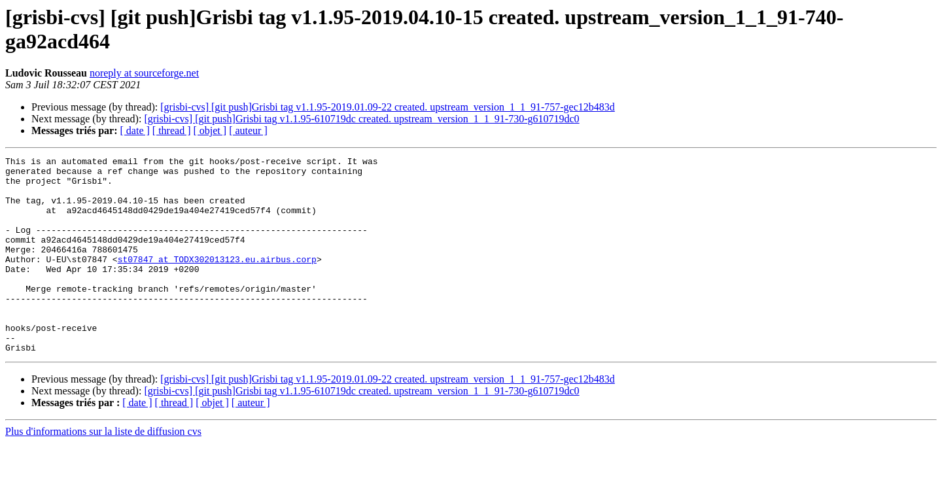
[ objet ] (209, 130)
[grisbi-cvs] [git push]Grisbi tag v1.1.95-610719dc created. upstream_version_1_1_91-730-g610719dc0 (361, 118)
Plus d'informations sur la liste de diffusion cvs (103, 470)
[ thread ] (171, 130)
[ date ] (135, 130)
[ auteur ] (248, 130)
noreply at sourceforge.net (144, 72)
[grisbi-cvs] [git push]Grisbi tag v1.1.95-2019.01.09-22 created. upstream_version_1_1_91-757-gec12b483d (387, 106)
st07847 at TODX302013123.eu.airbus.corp (217, 280)
